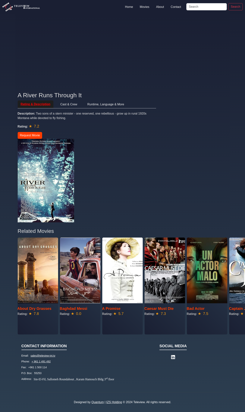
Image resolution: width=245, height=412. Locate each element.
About (160, 6)
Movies (144, 6)
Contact (176, 6)
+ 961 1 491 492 (41, 361)
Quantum (97, 402)
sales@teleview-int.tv (42, 355)
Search (235, 6)
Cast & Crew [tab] (68, 104)
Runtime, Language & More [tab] (105, 104)
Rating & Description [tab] (35, 104)
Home (129, 6)
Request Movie (30, 135)
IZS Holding (114, 402)
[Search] (206, 6)
